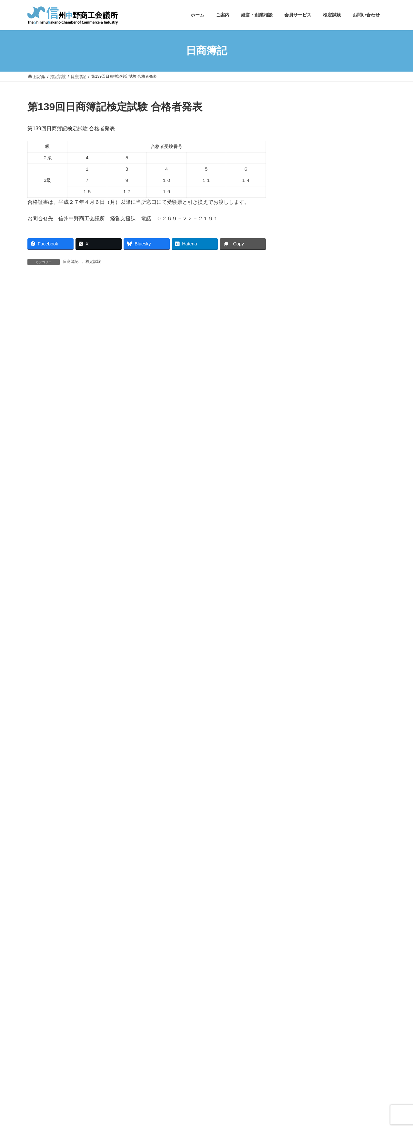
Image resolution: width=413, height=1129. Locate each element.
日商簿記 (70, 261)
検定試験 (93, 261)
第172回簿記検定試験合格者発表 (350, 183)
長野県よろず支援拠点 (52, 1019)
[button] (336, 114)
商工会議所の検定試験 (142, 1015)
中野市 (64, 1015)
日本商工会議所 (96, 1015)
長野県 (39, 1015)
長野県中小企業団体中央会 (246, 1015)
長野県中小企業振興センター (307, 1015)
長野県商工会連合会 (192, 1015)
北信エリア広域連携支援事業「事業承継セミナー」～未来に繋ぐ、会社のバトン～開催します (351, 298)
